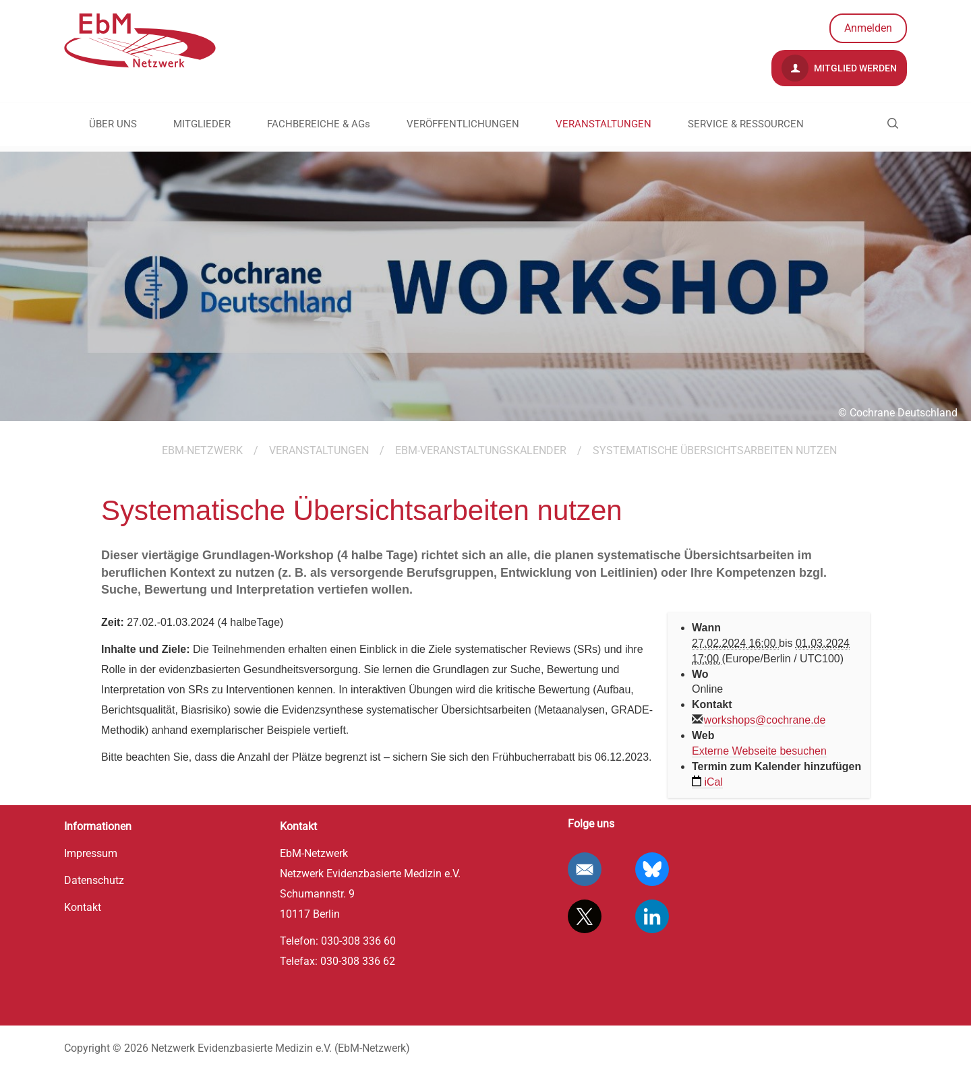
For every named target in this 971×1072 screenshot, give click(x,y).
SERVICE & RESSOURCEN (746, 124)
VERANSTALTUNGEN (603, 124)
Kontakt (82, 907)
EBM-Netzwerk (202, 450)
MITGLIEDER (202, 124)
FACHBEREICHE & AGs (318, 124)
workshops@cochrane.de (765, 720)
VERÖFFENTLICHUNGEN (463, 124)
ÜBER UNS (113, 124)
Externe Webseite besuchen (759, 751)
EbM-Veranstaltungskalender (480, 450)
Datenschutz (94, 880)
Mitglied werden (839, 68)
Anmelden (868, 28)
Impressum (90, 853)
